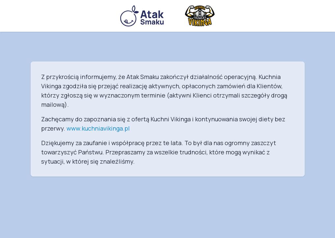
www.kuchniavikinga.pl (98, 128)
